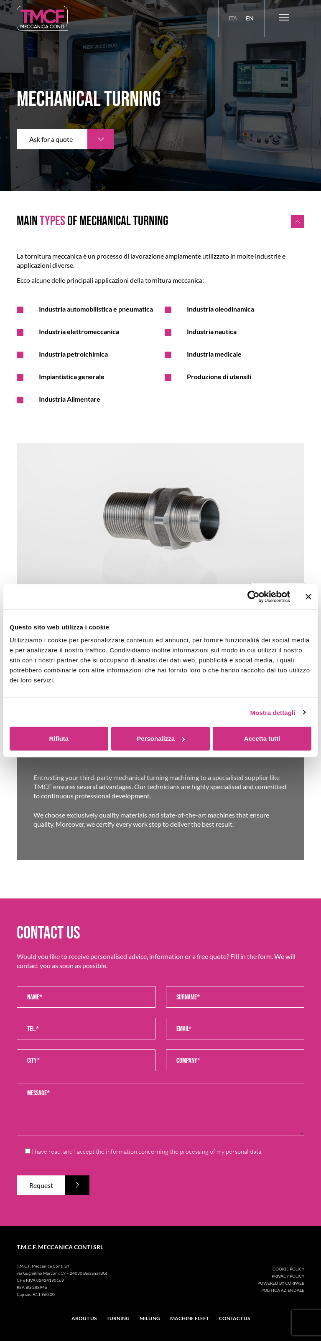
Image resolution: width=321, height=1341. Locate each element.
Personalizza (161, 738)
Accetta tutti (262, 738)
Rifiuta (59, 738)
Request (41, 1185)
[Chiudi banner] (308, 596)
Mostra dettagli (272, 712)
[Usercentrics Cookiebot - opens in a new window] (253, 596)
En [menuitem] (250, 18)
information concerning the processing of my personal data (183, 1151)
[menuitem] (233, 18)
